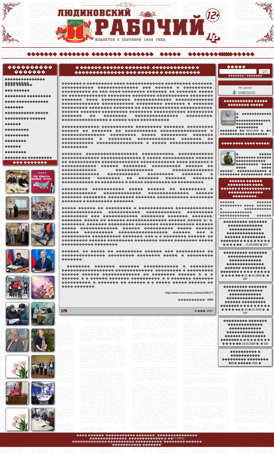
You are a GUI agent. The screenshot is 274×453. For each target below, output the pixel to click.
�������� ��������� (28, 96)
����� (170, 53)
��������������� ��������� (25, 79)
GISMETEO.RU (246, 92)
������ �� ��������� (28, 157)
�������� (235, 53)
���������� (202, 53)
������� (41, 53)
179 (64, 311)
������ (13, 124)
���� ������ (18, 84)
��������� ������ (25, 118)
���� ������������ (26, 101)
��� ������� (30, 162)
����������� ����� (26, 112)
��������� (17, 129)
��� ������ (17, 90)
